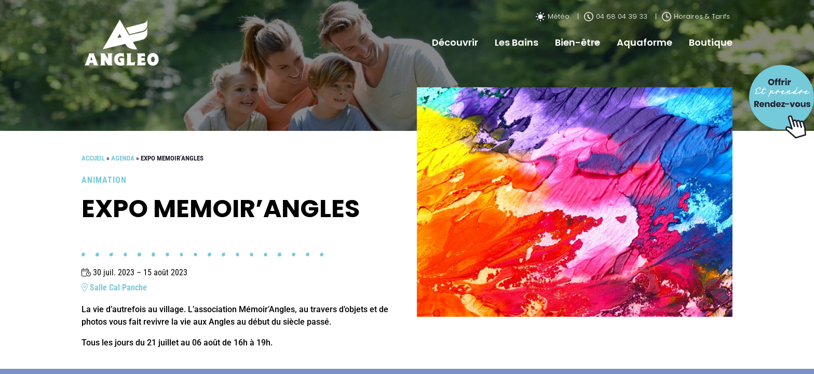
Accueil (93, 158)
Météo (552, 16)
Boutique (710, 42)
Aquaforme (644, 42)
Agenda (122, 158)
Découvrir (455, 42)
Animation (104, 180)
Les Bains (516, 42)
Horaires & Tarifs (696, 16)
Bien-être (577, 42)
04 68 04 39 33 (615, 16)
